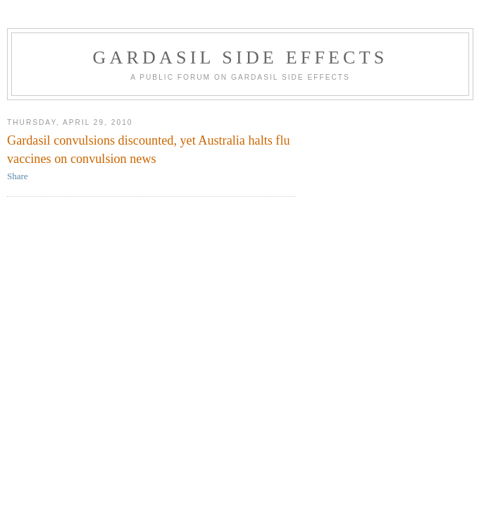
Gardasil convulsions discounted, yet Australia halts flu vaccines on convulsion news (148, 149)
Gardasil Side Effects (240, 57)
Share (17, 176)
